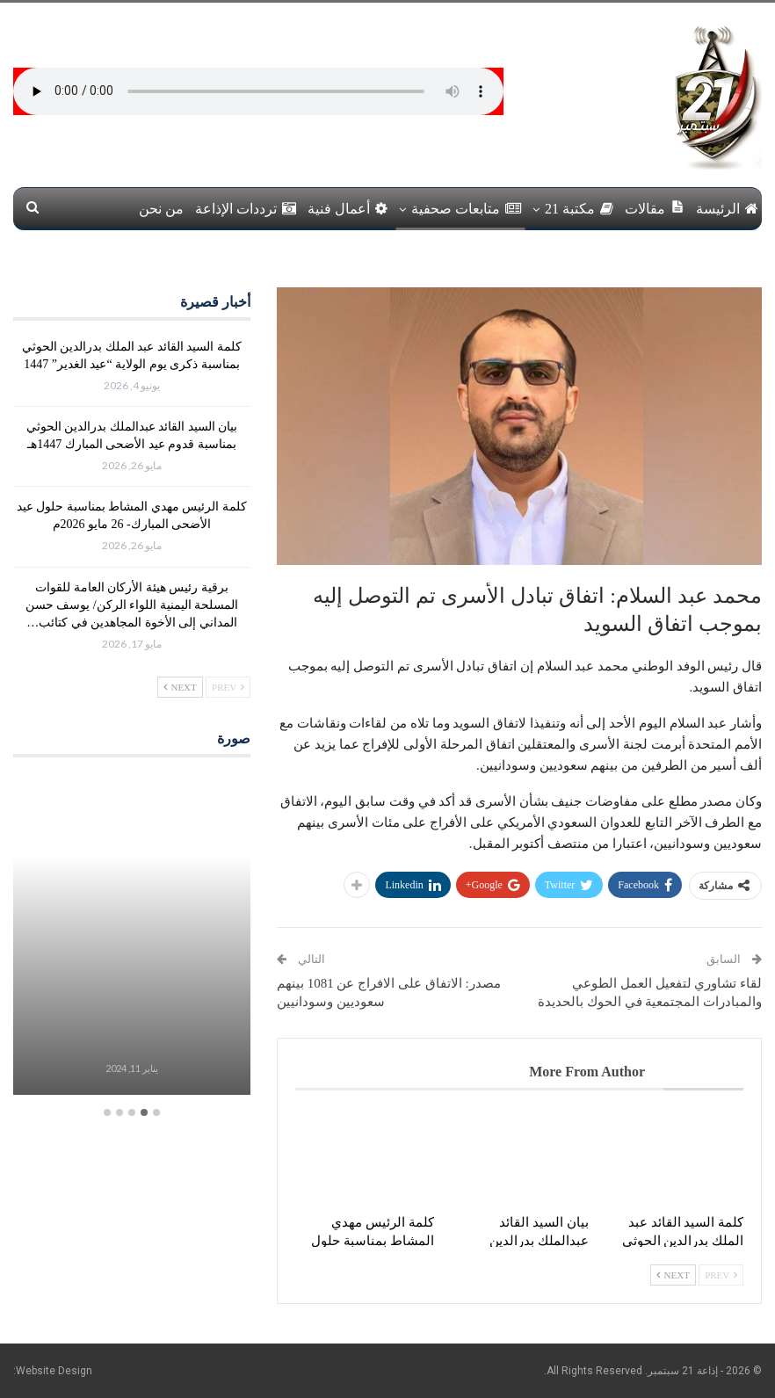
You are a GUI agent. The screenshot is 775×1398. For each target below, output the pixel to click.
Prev (721, 1275)
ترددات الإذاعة (245, 208)
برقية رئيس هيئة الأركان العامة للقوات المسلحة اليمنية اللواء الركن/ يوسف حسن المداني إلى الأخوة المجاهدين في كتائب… (131, 605)
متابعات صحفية (466, 208)
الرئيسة (727, 208)
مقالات (654, 207)
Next (673, 1275)
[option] (131, 937)
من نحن (161, 208)
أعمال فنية (348, 208)
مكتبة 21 (579, 208)
